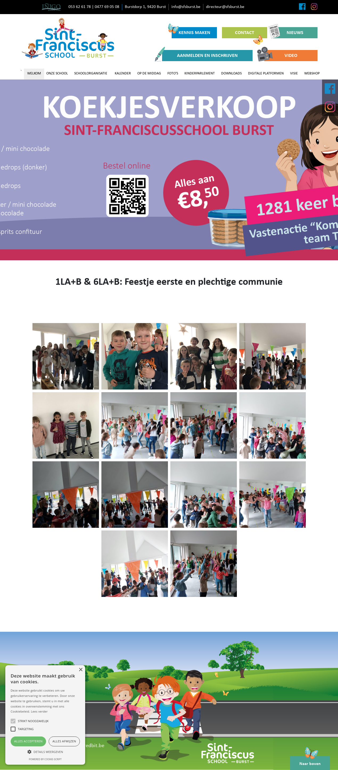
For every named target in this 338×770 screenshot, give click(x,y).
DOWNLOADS (231, 74)
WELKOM (34, 74)
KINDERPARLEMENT (199, 74)
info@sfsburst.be (185, 7)
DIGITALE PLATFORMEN (266, 74)
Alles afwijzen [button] (64, 741)
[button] (45, 751)
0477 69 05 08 (107, 7)
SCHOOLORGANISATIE (90, 74)
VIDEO (280, 55)
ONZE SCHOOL (57, 74)
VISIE (294, 74)
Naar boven (310, 761)
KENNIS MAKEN (191, 31)
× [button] (81, 670)
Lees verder (39, 711)
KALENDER (123, 74)
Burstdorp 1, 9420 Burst (145, 7)
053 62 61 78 (79, 7)
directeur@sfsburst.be (225, 7)
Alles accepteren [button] (28, 741)
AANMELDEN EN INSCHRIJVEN (200, 55)
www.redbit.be (88, 745)
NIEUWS (287, 32)
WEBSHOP (312, 74)
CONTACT (249, 34)
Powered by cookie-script (45, 759)
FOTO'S (172, 74)
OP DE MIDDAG (149, 74)
